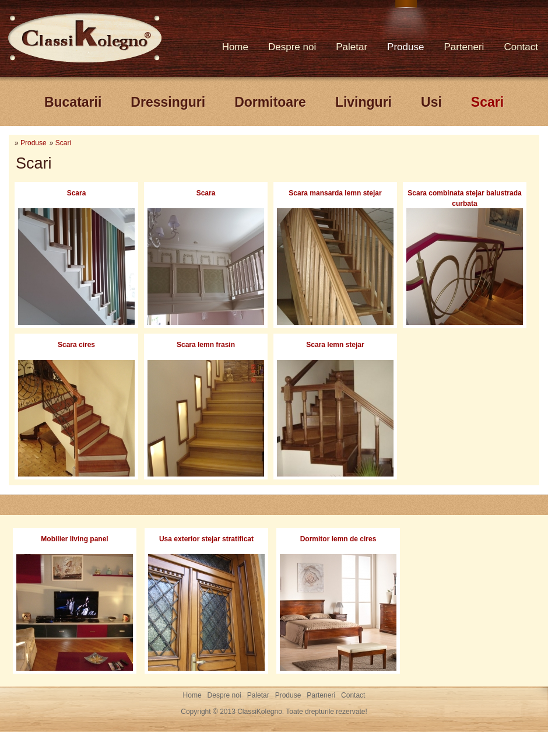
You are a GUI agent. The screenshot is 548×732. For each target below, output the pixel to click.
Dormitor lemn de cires (338, 539)
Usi (431, 102)
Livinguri (363, 102)
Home (235, 46)
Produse (405, 46)
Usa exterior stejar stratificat (206, 539)
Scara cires (76, 345)
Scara (76, 193)
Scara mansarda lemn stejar (335, 193)
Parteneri (464, 46)
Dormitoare (270, 102)
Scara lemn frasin (206, 345)
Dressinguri (168, 102)
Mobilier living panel (74, 539)
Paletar (351, 46)
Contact (521, 46)
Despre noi (292, 46)
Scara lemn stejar (335, 345)
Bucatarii (72, 102)
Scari (487, 102)
